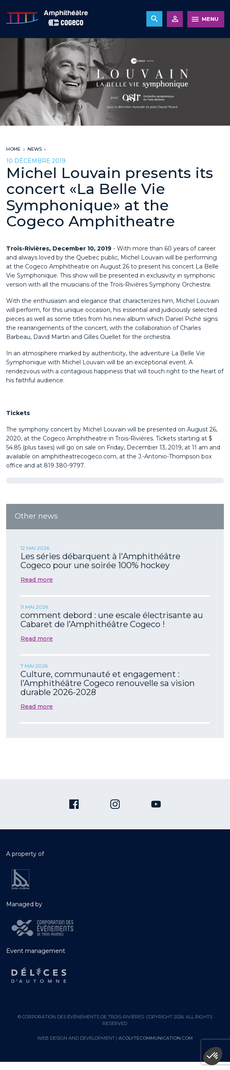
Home (13, 149)
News (34, 149)
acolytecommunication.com (155, 1038)
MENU (210, 19)
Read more (36, 579)
